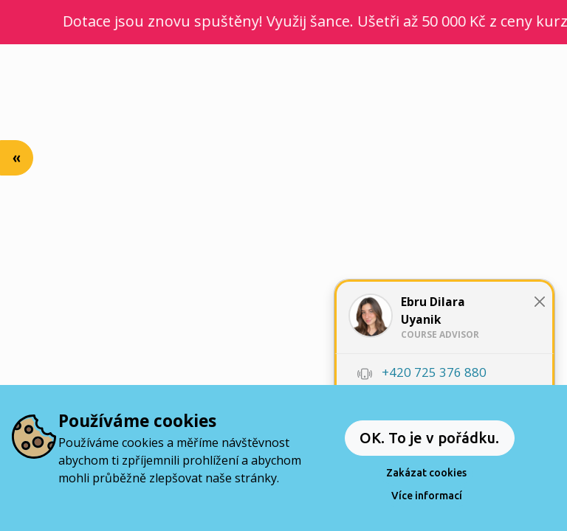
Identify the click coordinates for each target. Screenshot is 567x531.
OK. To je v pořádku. (429, 437)
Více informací (426, 496)
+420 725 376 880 (434, 372)
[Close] (540, 301)
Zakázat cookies (426, 473)
